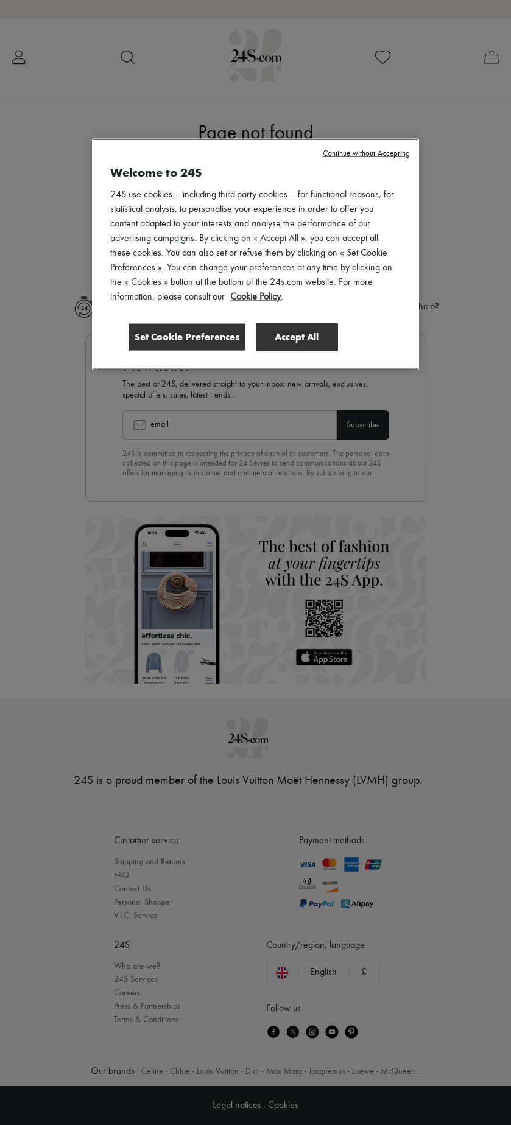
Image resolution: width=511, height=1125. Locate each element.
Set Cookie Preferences (187, 337)
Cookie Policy (255, 297)
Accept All (297, 337)
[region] (255, 254)
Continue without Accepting (366, 154)
